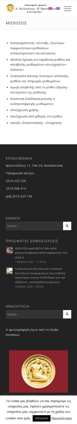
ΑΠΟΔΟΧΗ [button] (41, 418)
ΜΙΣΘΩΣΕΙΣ (16, 22)
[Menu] (65, 8)
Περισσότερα (61, 418)
